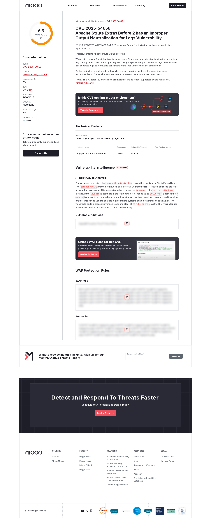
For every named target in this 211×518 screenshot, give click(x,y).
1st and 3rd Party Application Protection (117, 464)
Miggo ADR (84, 469)
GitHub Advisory (84, 83)
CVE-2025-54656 (32, 67)
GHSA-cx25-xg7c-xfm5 (35, 74)
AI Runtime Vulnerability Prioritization (118, 457)
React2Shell (139, 456)
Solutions (96, 5)
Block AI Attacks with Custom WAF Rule (116, 478)
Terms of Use (167, 456)
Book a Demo (177, 5)
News (136, 469)
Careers (55, 456)
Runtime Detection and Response (117, 471)
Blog (136, 461)
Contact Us (41, 153)
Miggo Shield (85, 465)
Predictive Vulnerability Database (145, 479)
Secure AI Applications (117, 484)
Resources (120, 5)
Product (74, 5)
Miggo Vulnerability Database (89, 21)
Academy (138, 474)
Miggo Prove (85, 461)
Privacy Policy (167, 461)
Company (140, 5)
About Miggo (58, 461)
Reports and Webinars (144, 465)
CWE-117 (27, 89)
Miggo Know (85, 456)
